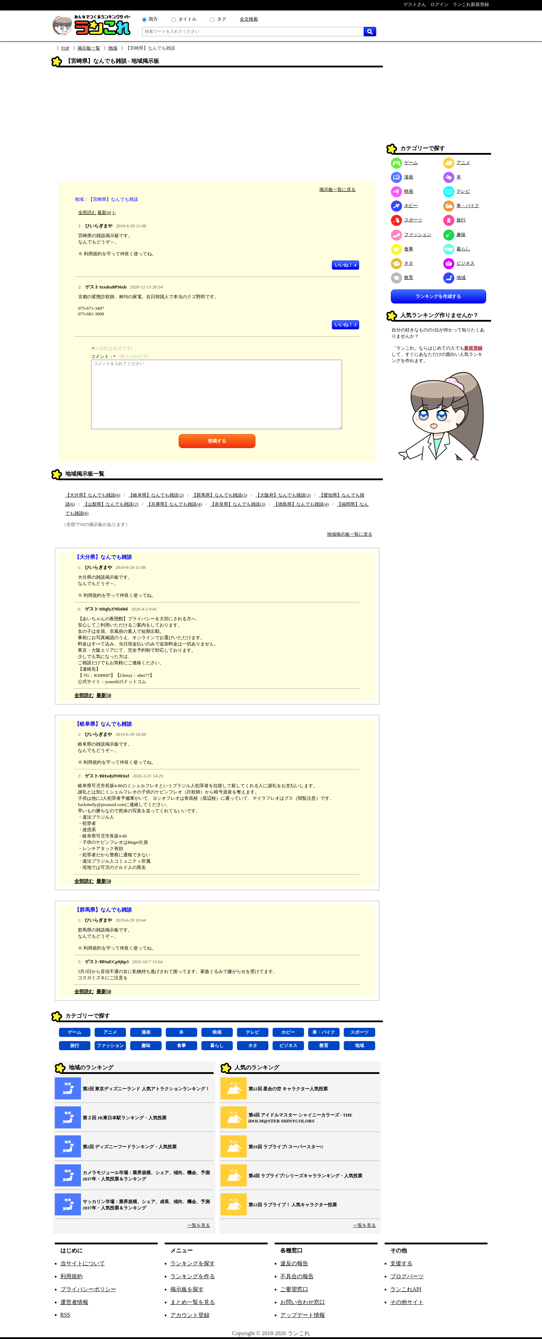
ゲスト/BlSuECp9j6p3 (107, 961)
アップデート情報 (302, 1315)
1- (114, 212)
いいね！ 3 (345, 324)
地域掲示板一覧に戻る (349, 534)
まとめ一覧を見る (192, 1302)
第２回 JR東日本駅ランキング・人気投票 (124, 1117)
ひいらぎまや (98, 225)
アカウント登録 (189, 1315)
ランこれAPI (406, 1289)
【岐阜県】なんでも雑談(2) (156, 495)
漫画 (145, 1032)
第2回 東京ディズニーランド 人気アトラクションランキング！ (146, 1088)
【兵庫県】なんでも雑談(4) (174, 504)
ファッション (110, 1045)
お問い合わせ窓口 (302, 1302)
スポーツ (359, 1032)
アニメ (110, 1032)
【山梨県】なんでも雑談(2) (110, 504)
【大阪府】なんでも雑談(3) (283, 495)
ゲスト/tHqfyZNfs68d (106, 609)
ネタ (252, 1045)
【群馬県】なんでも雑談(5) (219, 495)
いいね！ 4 (345, 265)
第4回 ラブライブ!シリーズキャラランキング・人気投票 (305, 1175)
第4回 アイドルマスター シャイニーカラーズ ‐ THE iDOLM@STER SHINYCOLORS (300, 1118)
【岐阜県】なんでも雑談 (103, 724)
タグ (221, 19)
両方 (153, 19)
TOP (65, 48)
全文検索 (249, 19)
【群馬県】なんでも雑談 (103, 910)
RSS (65, 1315)
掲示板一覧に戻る (337, 189)
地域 (112, 48)
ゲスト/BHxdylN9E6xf (107, 775)
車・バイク (323, 1032)
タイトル (187, 19)
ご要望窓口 (294, 1289)
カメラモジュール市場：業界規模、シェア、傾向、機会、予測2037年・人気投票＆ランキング (146, 1175)
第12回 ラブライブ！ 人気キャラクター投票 (292, 1204)
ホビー (288, 1032)
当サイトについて (82, 1263)
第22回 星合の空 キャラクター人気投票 (288, 1088)
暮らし (217, 1045)
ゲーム (74, 1032)
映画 (217, 1032)
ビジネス (288, 1045)
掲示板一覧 (88, 48)
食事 (181, 1045)
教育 (323, 1045)
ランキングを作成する (438, 296)
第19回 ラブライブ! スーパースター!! (286, 1146)
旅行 (74, 1045)
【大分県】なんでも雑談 (103, 557)
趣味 (145, 1045)
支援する (401, 1263)
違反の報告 (294, 1263)
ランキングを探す (192, 1263)
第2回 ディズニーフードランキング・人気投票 (130, 1146)
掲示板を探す (187, 1289)
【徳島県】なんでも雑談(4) (301, 504)
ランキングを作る (192, 1276)
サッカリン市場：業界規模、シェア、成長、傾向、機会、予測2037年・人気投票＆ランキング (146, 1204)
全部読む (87, 212)
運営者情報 (74, 1302)
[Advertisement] (217, 125)
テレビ (252, 1032)
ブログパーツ (407, 1276)
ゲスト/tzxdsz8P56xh (105, 287)
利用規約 (71, 1276)
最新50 (104, 212)
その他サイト (407, 1302)
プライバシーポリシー (88, 1289)
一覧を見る (198, 1225)
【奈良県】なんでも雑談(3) (237, 504)
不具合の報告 (297, 1276)
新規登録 (473, 348)
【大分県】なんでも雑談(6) (92, 495)
